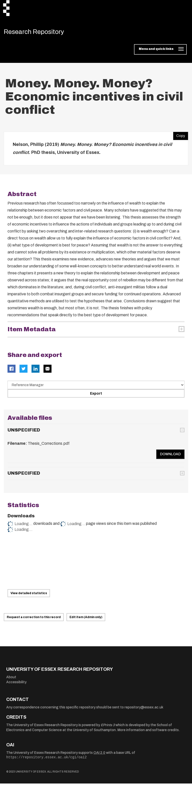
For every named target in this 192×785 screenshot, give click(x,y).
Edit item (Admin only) (86, 618)
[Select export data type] (96, 386)
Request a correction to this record (34, 618)
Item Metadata (32, 331)
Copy (179, 136)
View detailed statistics (28, 594)
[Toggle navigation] (160, 51)
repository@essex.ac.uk (143, 708)
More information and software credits (148, 731)
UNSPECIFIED (24, 431)
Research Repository (39, 32)
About (11, 678)
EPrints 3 (108, 726)
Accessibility (16, 683)
